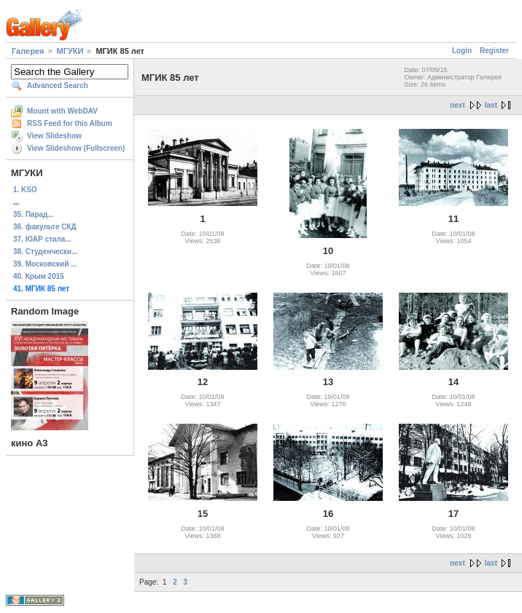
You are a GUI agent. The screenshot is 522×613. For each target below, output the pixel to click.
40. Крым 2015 (38, 276)
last (491, 105)
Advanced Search (57, 86)
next (457, 105)
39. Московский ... (45, 264)
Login (462, 51)
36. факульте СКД (45, 227)
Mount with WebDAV (62, 111)
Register (494, 51)
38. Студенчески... (45, 252)
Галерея (28, 51)
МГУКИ (70, 51)
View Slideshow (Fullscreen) (76, 148)
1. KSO (25, 190)
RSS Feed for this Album (69, 123)
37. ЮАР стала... (42, 239)
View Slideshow (54, 136)
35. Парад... (33, 214)
